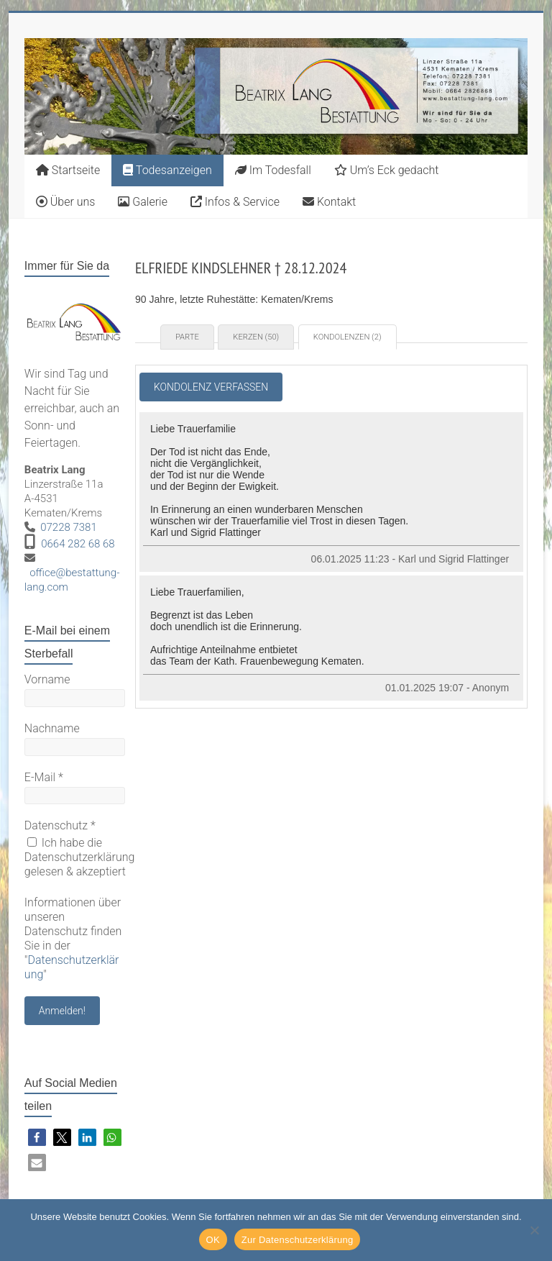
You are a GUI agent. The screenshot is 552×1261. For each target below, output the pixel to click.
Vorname (47, 679)
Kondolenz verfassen (211, 387)
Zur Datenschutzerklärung (298, 1239)
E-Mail (43, 777)
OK (213, 1239)
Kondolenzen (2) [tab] (347, 337)
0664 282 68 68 (78, 543)
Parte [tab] (187, 337)
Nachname (52, 728)
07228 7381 (68, 527)
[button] (37, 1138)
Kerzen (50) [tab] (256, 337)
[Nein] (534, 1230)
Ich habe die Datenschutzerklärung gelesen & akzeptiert (79, 857)
